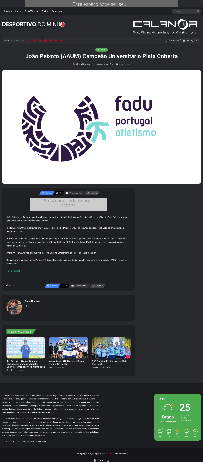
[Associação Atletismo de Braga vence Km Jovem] (68, 346)
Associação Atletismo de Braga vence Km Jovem (66, 361)
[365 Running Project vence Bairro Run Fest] (111, 346)
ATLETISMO (101, 50)
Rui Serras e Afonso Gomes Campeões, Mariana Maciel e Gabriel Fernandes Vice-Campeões (25, 362)
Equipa (45, 11)
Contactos (57, 11)
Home (7, 11)
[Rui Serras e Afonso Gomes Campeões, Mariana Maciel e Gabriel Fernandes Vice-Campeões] (25, 346)
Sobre (18, 11)
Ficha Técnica (31, 11)
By (124, 452)
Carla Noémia (84, 64)
